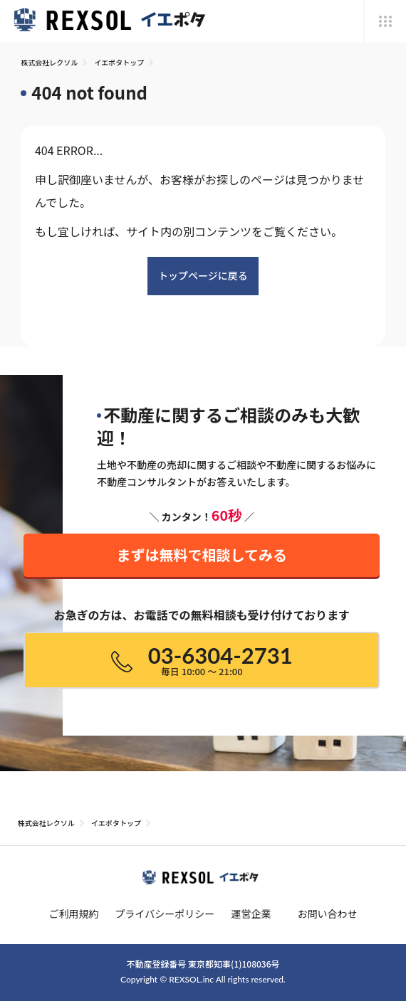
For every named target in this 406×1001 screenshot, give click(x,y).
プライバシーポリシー (165, 913)
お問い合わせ (328, 913)
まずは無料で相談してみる (202, 549)
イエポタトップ (119, 62)
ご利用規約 (73, 913)
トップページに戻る (203, 275)
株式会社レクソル (49, 62)
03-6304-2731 (202, 660)
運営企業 (251, 913)
